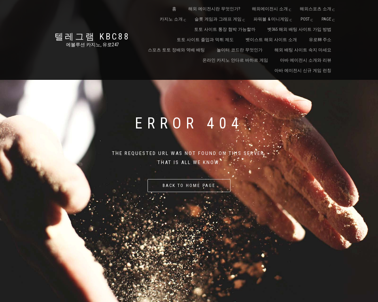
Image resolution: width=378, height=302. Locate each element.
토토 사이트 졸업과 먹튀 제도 (205, 39)
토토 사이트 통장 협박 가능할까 (224, 29)
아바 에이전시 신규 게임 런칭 (302, 70)
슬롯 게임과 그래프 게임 (218, 19)
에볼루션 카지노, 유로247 (92, 44)
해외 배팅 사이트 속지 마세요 (302, 50)
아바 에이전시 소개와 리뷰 (305, 60)
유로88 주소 (320, 39)
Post (305, 19)
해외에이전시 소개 (270, 8)
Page (326, 19)
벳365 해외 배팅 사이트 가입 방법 (299, 29)
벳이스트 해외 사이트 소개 (271, 39)
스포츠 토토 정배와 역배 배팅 (176, 50)
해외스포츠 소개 (315, 8)
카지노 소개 (171, 19)
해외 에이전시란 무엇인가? (214, 8)
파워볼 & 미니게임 (271, 19)
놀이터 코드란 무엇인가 (240, 50)
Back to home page (189, 185)
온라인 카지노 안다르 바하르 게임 (235, 60)
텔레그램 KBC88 (92, 37)
